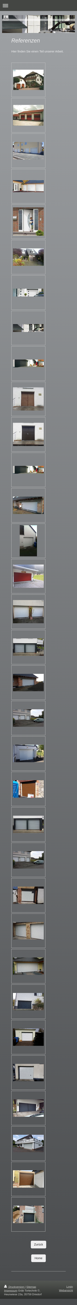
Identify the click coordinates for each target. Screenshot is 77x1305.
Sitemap (31, 1286)
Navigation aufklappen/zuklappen (38, 5)
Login (69, 1286)
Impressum (10, 1290)
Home (38, 1258)
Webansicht (66, 1290)
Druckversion (14, 1286)
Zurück (38, 1244)
